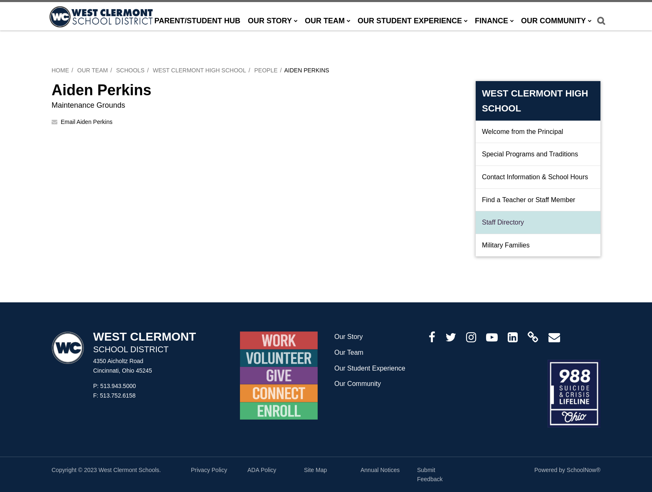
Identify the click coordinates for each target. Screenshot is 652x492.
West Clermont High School (199, 70)
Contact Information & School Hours (535, 176)
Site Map (315, 470)
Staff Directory (503, 222)
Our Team (92, 70)
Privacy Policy (209, 470)
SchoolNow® (583, 470)
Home (60, 70)
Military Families (506, 245)
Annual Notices (380, 470)
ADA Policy (261, 470)
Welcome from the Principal (522, 131)
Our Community (357, 383)
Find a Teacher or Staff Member (528, 199)
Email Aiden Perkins (87, 122)
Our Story (348, 336)
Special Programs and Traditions (530, 154)
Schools (130, 70)
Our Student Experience (369, 368)
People (266, 70)
